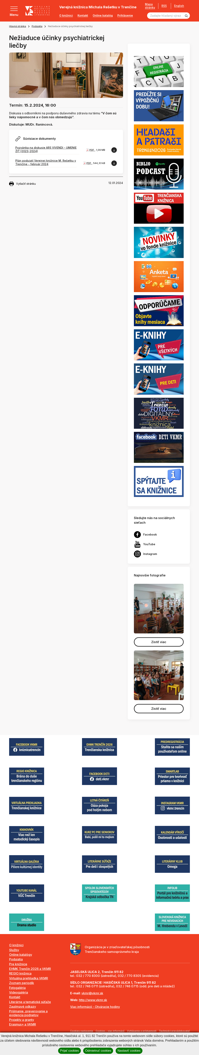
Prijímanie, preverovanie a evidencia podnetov (28, 1013)
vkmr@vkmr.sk (92, 993)
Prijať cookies (69, 1050)
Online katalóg (103, 15)
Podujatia (37, 26)
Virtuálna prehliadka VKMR (28, 978)
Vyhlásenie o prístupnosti (141, 1030)
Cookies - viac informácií (110, 1030)
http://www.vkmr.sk (93, 1000)
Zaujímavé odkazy (22, 1006)
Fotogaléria (17, 988)
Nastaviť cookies (129, 1050)
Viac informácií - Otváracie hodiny (95, 1007)
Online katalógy (20, 955)
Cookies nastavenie (81, 1030)
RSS (164, 5)
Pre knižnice (18, 964)
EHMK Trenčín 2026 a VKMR (30, 969)
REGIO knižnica (20, 973)
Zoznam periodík (21, 983)
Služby (14, 950)
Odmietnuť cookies (98, 1050)
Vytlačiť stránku (22, 183)
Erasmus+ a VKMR (22, 1024)
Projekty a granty (21, 1020)
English (179, 5)
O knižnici (66, 15)
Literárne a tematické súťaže (30, 1002)
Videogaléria (18, 992)
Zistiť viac (158, 642)
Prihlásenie (125, 15)
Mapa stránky (150, 6)
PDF (92, 149)
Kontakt (83, 15)
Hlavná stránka (17, 26)
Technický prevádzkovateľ (174, 1030)
